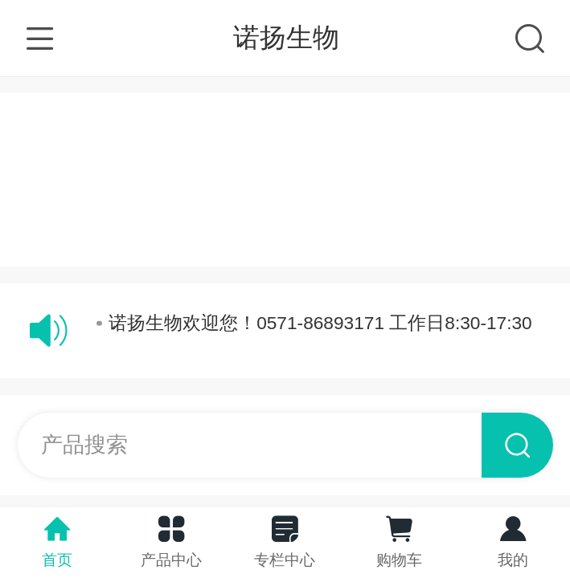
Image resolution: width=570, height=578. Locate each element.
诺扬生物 (286, 37)
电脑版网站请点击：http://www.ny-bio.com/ (288, 231)
